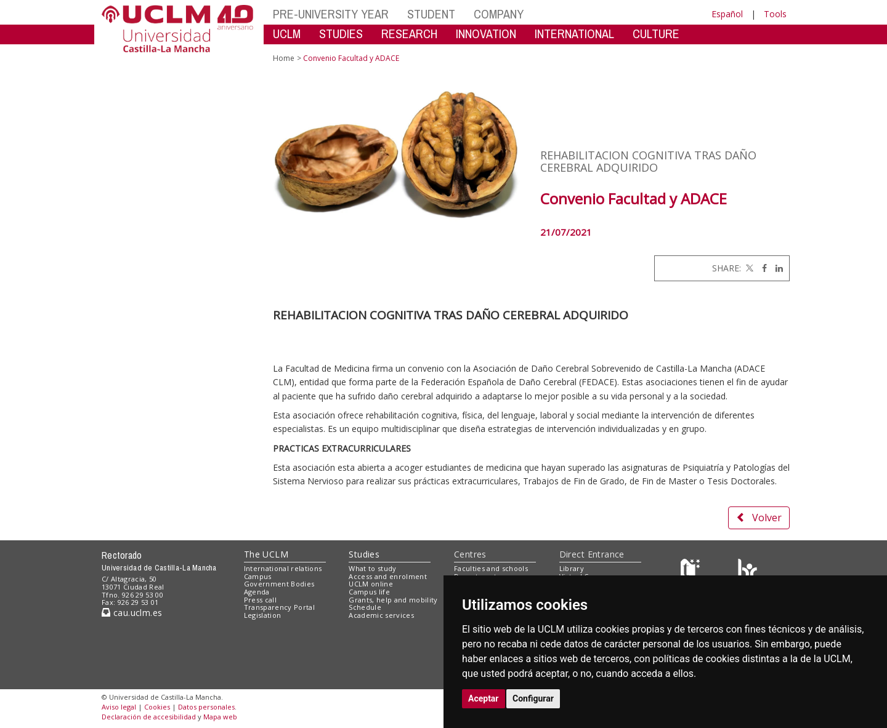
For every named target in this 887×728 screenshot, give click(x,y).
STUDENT (431, 14)
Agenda (257, 591)
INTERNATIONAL (574, 33)
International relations (283, 568)
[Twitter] (748, 268)
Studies (364, 554)
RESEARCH (409, 33)
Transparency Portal (279, 607)
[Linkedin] (776, 268)
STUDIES (341, 33)
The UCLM (266, 554)
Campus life (369, 591)
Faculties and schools (491, 568)
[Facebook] (761, 268)
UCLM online (371, 583)
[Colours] (747, 571)
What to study (372, 568)
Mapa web (220, 716)
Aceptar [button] (483, 698)
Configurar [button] (533, 698)
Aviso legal (119, 706)
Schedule (365, 607)
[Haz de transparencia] (692, 571)
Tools (775, 14)
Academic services (381, 615)
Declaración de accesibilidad (149, 716)
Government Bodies (279, 583)
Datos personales (206, 706)
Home (283, 58)
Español (727, 14)
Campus (258, 576)
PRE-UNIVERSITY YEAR (331, 14)
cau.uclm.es (132, 612)
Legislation (262, 615)
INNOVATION (486, 33)
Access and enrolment (388, 576)
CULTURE (656, 33)
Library (571, 568)
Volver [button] (759, 517)
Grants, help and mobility (393, 599)
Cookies (157, 706)
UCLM (287, 33)
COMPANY (499, 14)
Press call (260, 599)
